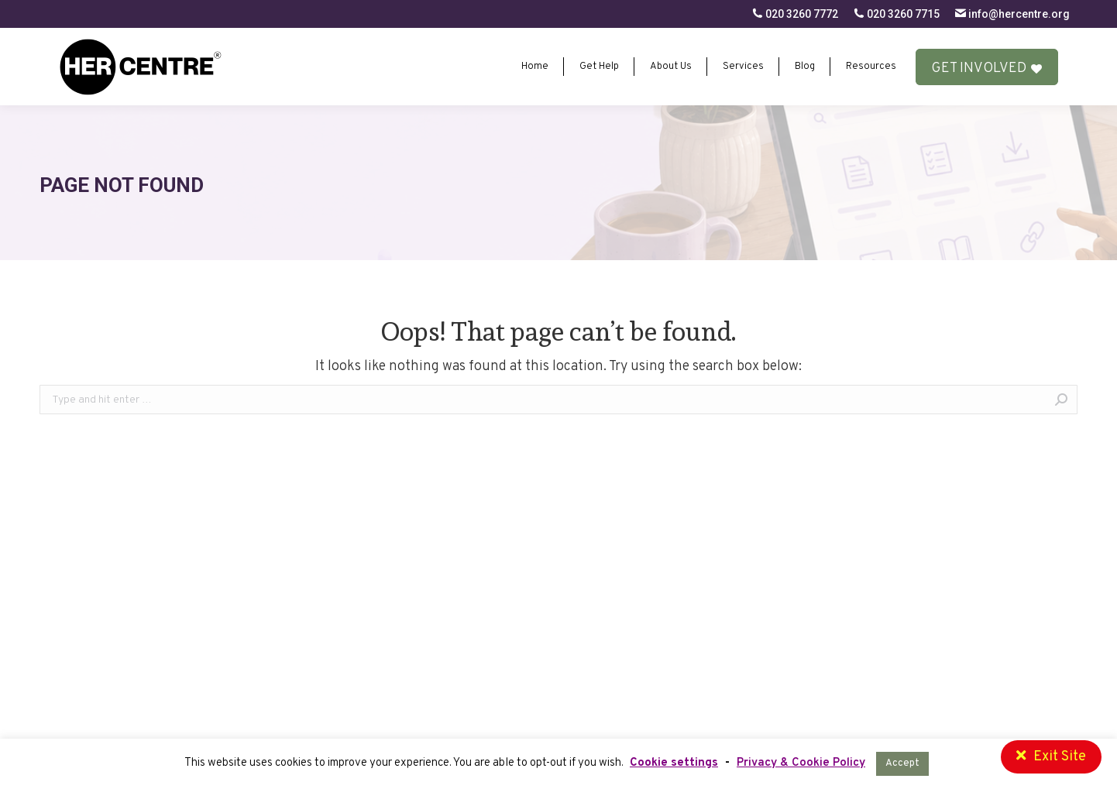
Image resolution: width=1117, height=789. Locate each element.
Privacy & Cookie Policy (801, 763)
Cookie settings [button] (674, 763)
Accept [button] (902, 763)
